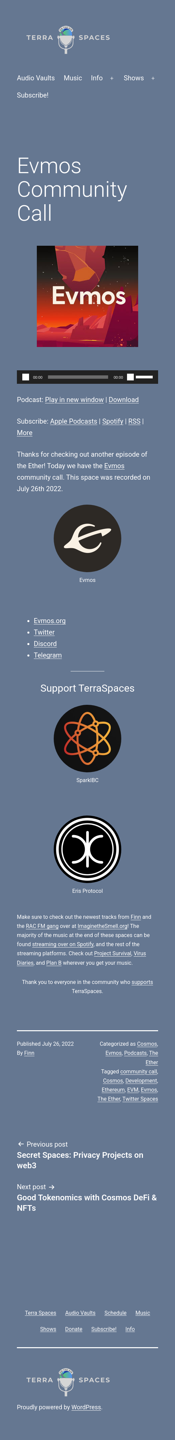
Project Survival (112, 953)
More (24, 433)
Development (141, 1080)
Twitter (44, 632)
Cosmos (147, 1044)
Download (124, 400)
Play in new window (74, 400)
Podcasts (135, 1053)
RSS (134, 421)
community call (138, 1071)
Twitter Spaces (140, 1099)
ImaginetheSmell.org (102, 926)
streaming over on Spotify (62, 944)
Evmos (114, 466)
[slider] (78, 377)
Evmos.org (50, 621)
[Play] (25, 377)
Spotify (112, 421)
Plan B (53, 963)
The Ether (109, 1099)
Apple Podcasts (73, 421)
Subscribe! (33, 95)
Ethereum (113, 1090)
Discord (45, 644)
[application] (87, 377)
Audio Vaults (36, 78)
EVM (132, 1090)
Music (73, 78)
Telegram (48, 655)
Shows (134, 78)
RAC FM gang (42, 926)
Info (97, 78)
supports (142, 982)
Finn (136, 917)
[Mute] (130, 377)
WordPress (86, 1407)
